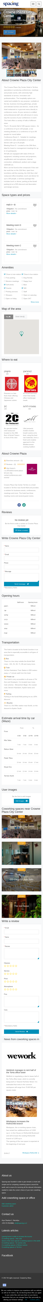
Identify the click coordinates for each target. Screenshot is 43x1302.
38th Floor (21, 853)
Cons (5, 1010)
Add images (22, 801)
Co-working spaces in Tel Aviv (12, 1247)
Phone (6, 563)
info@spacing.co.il (21, 1223)
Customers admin (7, 1206)
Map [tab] (8, 317)
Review (7, 946)
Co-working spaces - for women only (14, 1243)
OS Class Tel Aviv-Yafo (21, 879)
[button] (39, 44)
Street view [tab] (19, 316)
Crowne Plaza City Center (21, 826)
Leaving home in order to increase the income (17, 1236)
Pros (5, 994)
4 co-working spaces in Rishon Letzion (14, 1245)
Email (6, 554)
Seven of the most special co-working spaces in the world (21, 1241)
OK (26, 1299)
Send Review (21, 1031)
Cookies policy (35, 1299)
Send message (21, 584)
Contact (9, 32)
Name (6, 546)
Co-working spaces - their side (12, 1238)
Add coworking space (9, 1204)
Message (7, 571)
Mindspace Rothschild (30, 1153)
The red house (21, 906)
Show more (35, 302)
